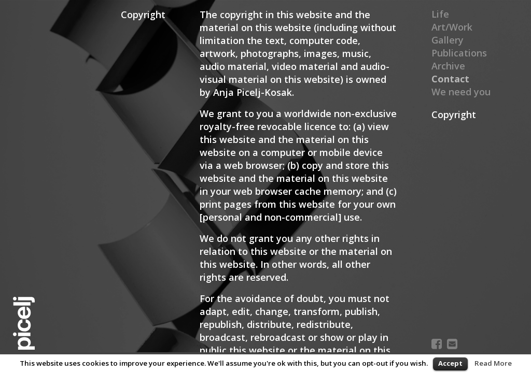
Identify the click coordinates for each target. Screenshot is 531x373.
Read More (493, 363)
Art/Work (451, 27)
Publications (459, 53)
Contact (449, 79)
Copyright (453, 114)
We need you (461, 91)
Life (440, 14)
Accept (450, 363)
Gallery (447, 40)
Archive (448, 66)
